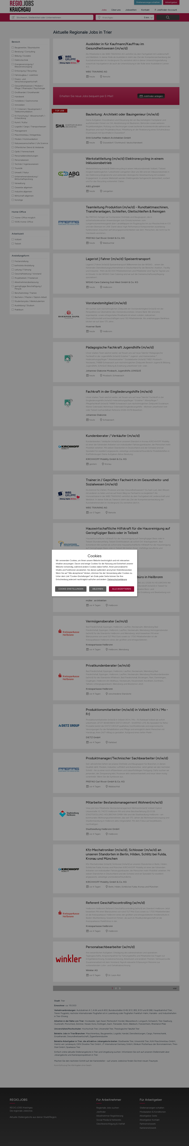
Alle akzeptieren (121, 589)
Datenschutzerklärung (117, 579)
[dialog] (94, 573)
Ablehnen (97, 589)
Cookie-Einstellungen (70, 589)
